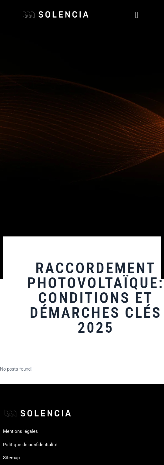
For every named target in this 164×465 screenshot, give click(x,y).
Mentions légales (20, 431)
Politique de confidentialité (30, 444)
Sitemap (11, 457)
